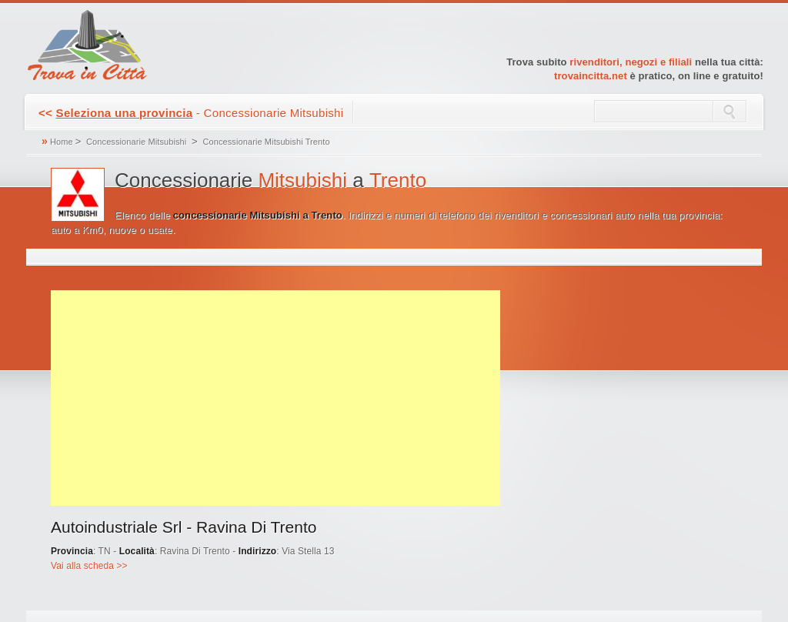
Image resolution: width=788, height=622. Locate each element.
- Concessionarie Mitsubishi (190, 112)
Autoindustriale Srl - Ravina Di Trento (184, 527)
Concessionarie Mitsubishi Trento (265, 141)
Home (61, 141)
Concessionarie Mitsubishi (136, 141)
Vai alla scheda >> (89, 565)
